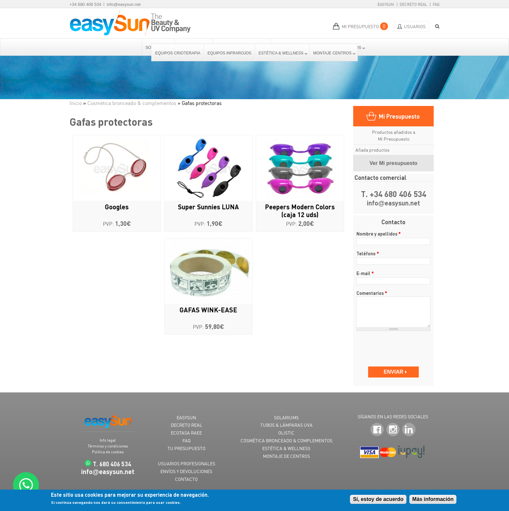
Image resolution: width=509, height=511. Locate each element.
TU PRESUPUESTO (186, 448)
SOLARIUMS (286, 417)
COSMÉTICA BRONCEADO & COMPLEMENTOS (286, 440)
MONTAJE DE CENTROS (286, 456)
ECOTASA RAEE (186, 433)
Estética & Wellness (281, 53)
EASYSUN (186, 417)
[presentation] (393, 345)
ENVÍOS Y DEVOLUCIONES (186, 471)
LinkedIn (409, 430)
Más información (432, 499)
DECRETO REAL (186, 425)
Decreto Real (413, 4)
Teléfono (367, 253)
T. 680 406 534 (112, 464)
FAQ (436, 4)
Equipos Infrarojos (229, 53)
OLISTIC (286, 433)
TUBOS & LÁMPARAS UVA (286, 425)
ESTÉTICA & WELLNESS (286, 448)
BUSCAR (435, 26)
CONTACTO (186, 479)
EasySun (386, 4)
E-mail (365, 273)
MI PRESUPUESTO (360, 26)
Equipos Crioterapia (177, 53)
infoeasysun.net (393, 203)
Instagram (393, 430)
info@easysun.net (124, 4)
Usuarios (415, 26)
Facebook (377, 430)
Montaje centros (332, 53)
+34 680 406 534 (85, 4)
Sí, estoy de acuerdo (378, 499)
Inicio (75, 103)
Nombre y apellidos (378, 234)
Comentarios (371, 293)
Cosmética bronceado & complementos (131, 103)
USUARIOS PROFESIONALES (186, 463)
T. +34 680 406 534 (393, 194)
